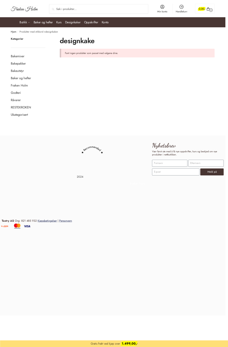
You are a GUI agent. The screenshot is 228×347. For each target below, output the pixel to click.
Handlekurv (181, 8)
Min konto (162, 8)
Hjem (13, 30)
